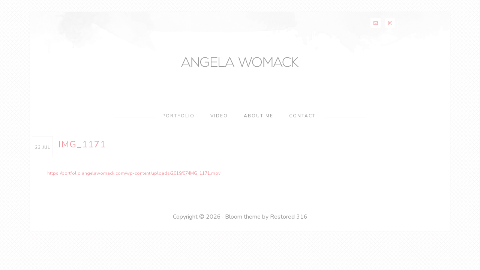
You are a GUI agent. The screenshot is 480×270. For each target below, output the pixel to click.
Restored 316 (289, 218)
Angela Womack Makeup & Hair (240, 64)
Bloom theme (243, 218)
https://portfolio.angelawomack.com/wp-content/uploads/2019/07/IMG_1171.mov (116, 175)
